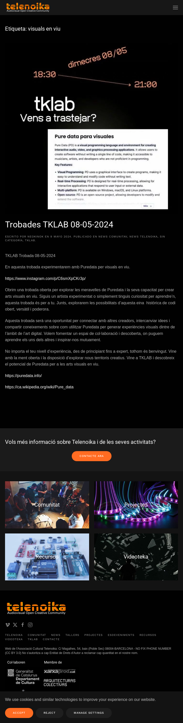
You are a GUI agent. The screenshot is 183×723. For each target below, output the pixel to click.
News (55, 635)
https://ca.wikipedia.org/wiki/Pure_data (40, 387)
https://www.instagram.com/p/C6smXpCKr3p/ (45, 278)
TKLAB (30, 240)
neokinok (35, 236)
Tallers (72, 635)
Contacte (51, 639)
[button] (175, 7)
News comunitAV (112, 236)
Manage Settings (89, 712)
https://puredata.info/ (23, 376)
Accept (19, 712)
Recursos (147, 635)
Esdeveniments (121, 635)
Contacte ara (92, 456)
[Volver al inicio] (27, 7)
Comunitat (37, 635)
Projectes (93, 635)
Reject (50, 712)
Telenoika (14, 635)
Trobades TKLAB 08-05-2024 (59, 224)
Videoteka (14, 639)
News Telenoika (143, 236)
